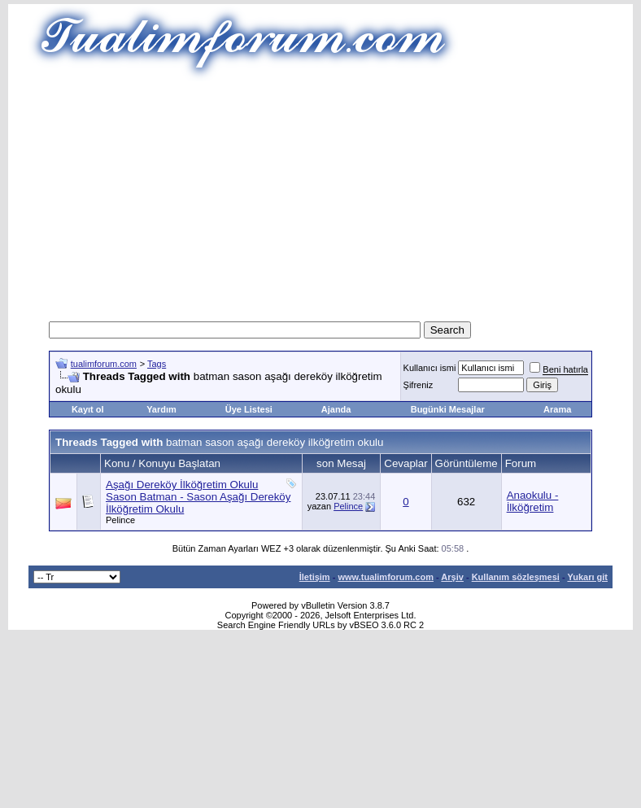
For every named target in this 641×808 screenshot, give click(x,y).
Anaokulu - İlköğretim (533, 501)
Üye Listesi (249, 409)
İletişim (314, 577)
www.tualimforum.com (386, 577)
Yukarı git (587, 577)
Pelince (120, 520)
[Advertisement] (321, 195)
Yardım (161, 409)
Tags (156, 364)
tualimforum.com (104, 364)
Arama (557, 409)
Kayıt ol (88, 409)
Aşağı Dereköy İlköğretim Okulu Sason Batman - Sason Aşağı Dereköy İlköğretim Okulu (198, 496)
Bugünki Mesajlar (448, 409)
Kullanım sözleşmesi (516, 577)
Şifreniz (418, 385)
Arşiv (452, 577)
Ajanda (336, 409)
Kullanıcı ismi (429, 368)
